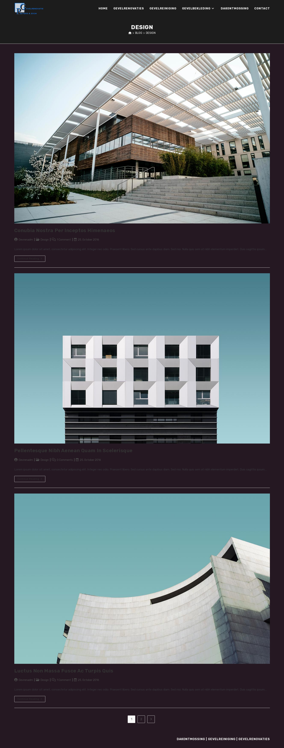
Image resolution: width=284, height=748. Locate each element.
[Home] (130, 33)
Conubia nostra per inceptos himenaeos (64, 230)
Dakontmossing (191, 739)
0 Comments (65, 460)
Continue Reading (31, 259)
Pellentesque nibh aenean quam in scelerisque (73, 450)
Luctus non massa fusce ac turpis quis (63, 671)
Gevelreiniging (221, 739)
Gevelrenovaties (254, 739)
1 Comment (64, 239)
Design (151, 33)
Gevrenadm (26, 239)
